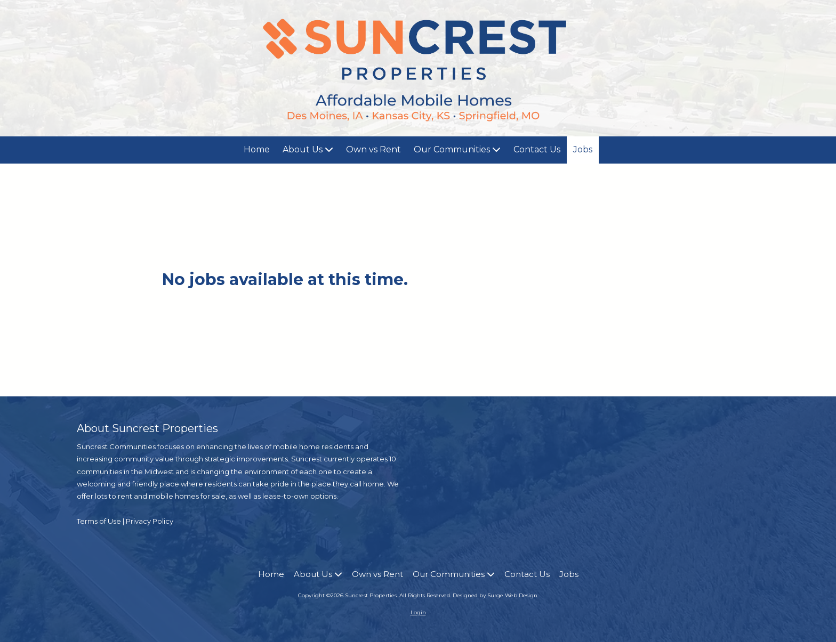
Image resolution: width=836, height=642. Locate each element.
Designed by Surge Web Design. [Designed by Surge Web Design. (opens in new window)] (495, 595)
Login (418, 612)
